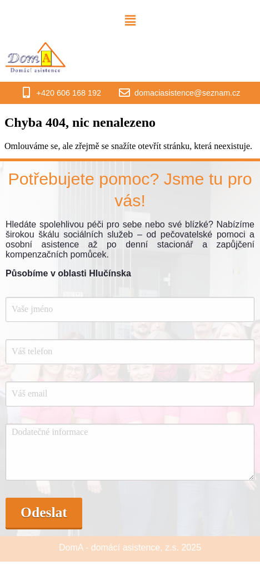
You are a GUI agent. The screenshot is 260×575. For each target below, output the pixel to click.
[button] (130, 20)
